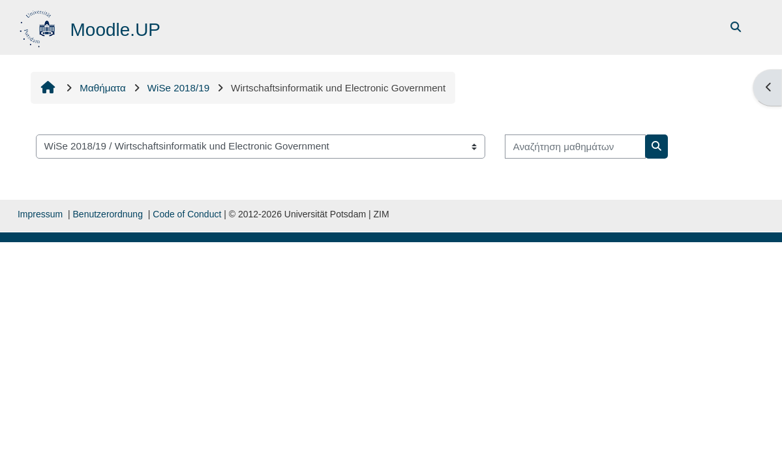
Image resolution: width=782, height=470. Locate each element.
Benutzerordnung (108, 214)
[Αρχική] (39, 26)
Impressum (40, 214)
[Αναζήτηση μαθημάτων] (575, 146)
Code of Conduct (187, 214)
